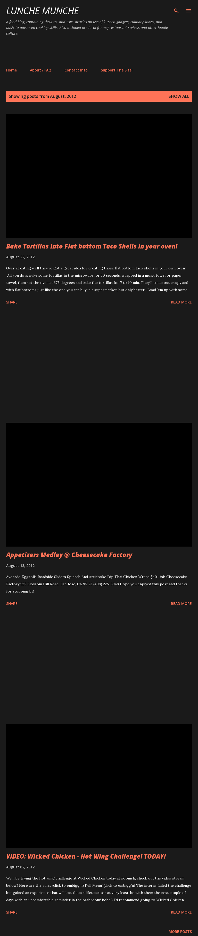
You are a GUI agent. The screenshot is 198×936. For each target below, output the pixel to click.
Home (11, 70)
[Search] (176, 9)
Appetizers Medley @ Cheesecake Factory (69, 554)
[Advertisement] (100, 51)
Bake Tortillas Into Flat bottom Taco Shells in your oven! (91, 246)
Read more (181, 302)
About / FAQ (40, 70)
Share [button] (12, 302)
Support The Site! (117, 70)
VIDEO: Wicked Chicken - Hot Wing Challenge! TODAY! (86, 856)
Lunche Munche (42, 10)
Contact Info (76, 70)
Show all (179, 96)
